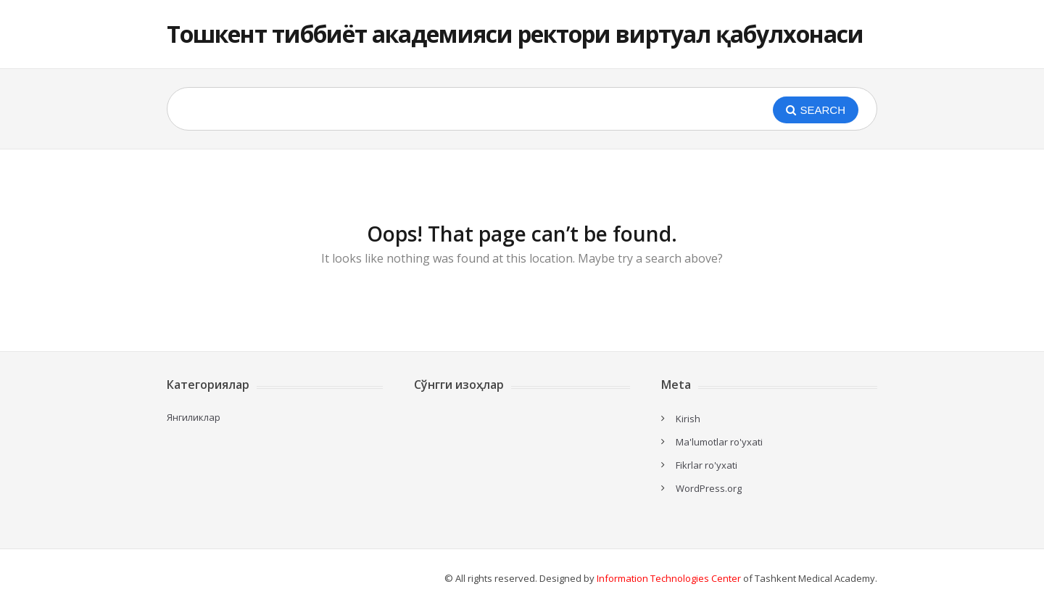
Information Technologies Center (669, 578)
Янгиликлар (193, 417)
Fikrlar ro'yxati (706, 465)
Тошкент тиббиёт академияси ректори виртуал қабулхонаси (515, 33)
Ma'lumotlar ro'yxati (719, 441)
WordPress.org (709, 488)
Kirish (688, 418)
